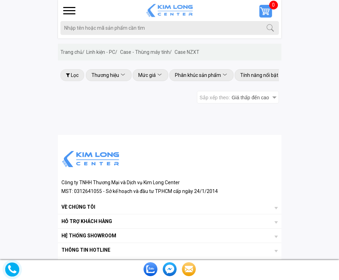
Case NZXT (187, 52)
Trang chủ (72, 52)
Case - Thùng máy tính (146, 52)
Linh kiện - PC (101, 52)
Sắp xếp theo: (234, 97)
